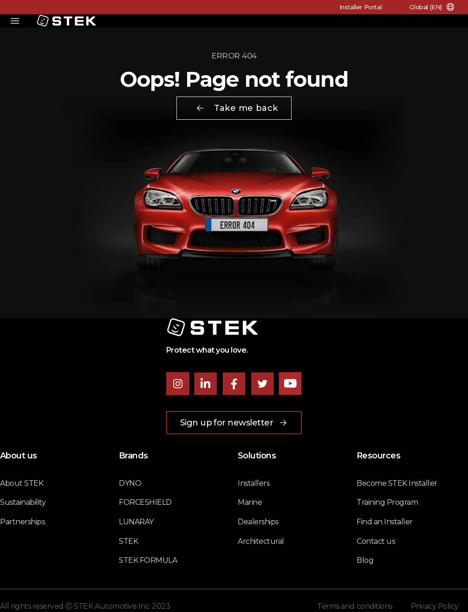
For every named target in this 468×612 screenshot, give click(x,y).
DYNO (130, 483)
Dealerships (258, 521)
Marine (250, 502)
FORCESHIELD (145, 502)
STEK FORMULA (148, 560)
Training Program (387, 502)
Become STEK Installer (397, 483)
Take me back (236, 108)
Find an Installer (385, 521)
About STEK (21, 483)
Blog (365, 560)
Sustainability (23, 502)
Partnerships (22, 521)
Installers (253, 483)
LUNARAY (136, 521)
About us (18, 456)
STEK (128, 541)
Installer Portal (360, 7)
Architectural (261, 541)
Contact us (376, 541)
